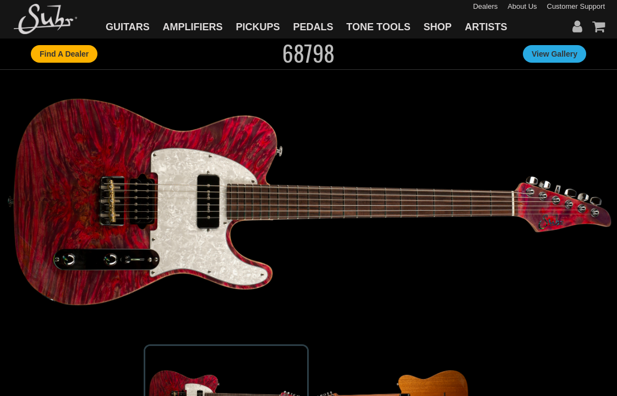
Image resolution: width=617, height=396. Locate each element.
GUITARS (128, 26)
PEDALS (313, 26)
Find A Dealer (64, 54)
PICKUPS (258, 26)
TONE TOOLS (378, 26)
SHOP (438, 26)
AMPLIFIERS (193, 26)
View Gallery (554, 54)
